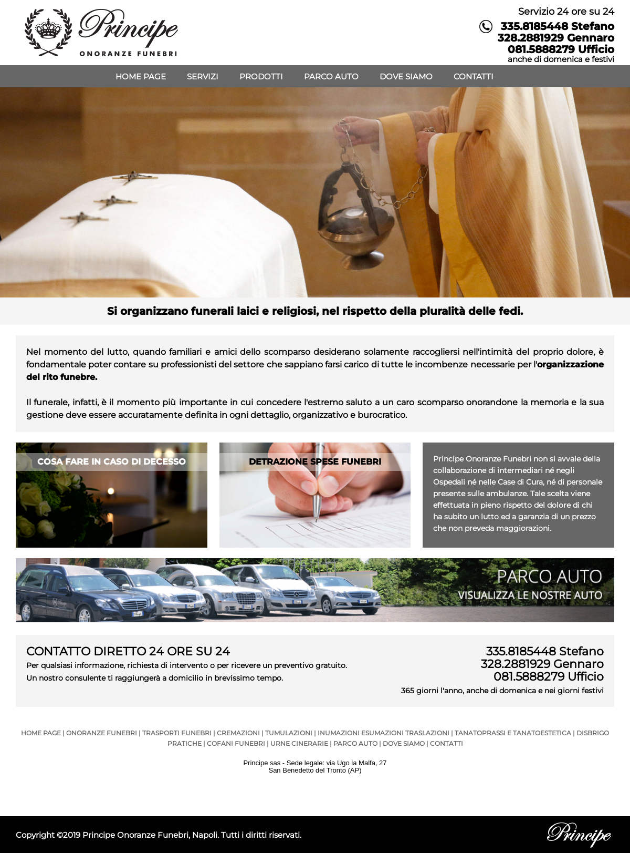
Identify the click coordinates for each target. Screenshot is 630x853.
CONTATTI (474, 76)
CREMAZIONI (238, 733)
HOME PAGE (141, 76)
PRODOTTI (261, 76)
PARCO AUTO (331, 76)
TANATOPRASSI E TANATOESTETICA (513, 733)
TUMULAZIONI (288, 733)
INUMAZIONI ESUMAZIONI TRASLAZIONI (383, 733)
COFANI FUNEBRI (236, 743)
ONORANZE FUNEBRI (101, 733)
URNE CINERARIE (299, 743)
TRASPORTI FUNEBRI (177, 733)
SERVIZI (202, 76)
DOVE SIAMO (406, 76)
